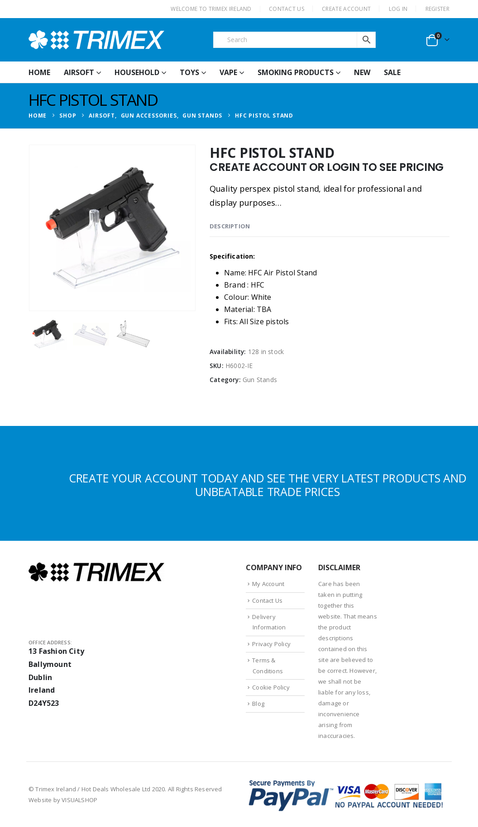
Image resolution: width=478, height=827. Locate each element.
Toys (189, 72)
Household (137, 72)
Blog (258, 703)
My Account (268, 584)
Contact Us (267, 600)
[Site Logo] (96, 39)
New (362, 72)
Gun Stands (260, 379)
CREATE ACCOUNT (346, 9)
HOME (39, 72)
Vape (228, 72)
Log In (398, 9)
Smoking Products (296, 72)
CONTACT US (286, 9)
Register (437, 9)
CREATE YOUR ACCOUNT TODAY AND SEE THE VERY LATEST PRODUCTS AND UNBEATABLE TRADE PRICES (268, 484)
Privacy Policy (271, 644)
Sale (392, 72)
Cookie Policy (271, 687)
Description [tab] (230, 226)
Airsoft (79, 72)
